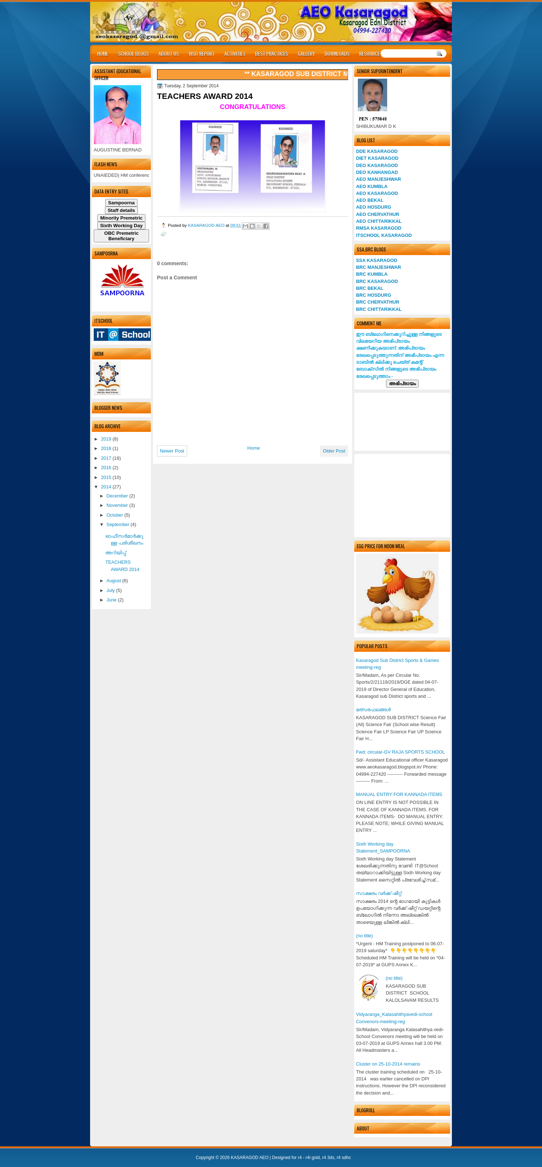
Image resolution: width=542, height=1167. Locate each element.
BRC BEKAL (370, 288)
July (111, 590)
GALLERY (306, 53)
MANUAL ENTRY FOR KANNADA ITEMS (399, 794)
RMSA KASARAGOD (378, 228)
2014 (107, 486)
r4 (300, 1157)
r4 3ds (328, 1157)
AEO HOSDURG (373, 207)
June (112, 600)
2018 (107, 448)
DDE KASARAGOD (377, 151)
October (115, 515)
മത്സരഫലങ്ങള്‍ (373, 709)
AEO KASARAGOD (377, 193)
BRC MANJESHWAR (378, 267)
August (114, 580)
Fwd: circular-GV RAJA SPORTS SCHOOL (400, 752)
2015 (107, 477)
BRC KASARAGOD (377, 281)
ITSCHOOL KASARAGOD (384, 235)
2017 (107, 458)
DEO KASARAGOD (377, 165)
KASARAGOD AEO (207, 225)
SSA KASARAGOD (376, 260)
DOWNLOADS (337, 53)
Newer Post (172, 451)
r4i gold (313, 1157)
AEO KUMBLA (372, 186)
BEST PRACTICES (271, 53)
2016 (107, 467)
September (118, 524)
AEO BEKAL (370, 200)
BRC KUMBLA (372, 274)
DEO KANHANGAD (377, 172)
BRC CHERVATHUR (377, 302)
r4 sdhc (344, 1157)
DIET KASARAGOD (377, 158)
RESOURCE (369, 53)
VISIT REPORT (202, 53)
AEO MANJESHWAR (378, 179)
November (117, 505)
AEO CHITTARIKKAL (379, 221)
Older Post (334, 451)
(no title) (364, 935)
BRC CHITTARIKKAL (379, 309)
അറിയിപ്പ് (115, 552)
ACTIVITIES (234, 53)
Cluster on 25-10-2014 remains (388, 1064)
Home (253, 448)
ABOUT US (168, 53)
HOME (102, 53)
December (117, 496)
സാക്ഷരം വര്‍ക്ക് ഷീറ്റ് (378, 893)
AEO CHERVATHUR (377, 214)
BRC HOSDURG (373, 295)
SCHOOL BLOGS (133, 53)
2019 (107, 439)
